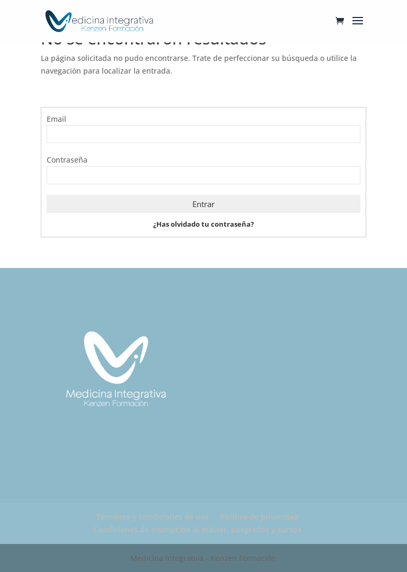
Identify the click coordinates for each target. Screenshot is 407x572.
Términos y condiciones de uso (152, 517)
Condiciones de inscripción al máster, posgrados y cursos (197, 529)
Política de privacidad (259, 517)
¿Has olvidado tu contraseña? (203, 224)
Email (56, 119)
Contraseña (67, 160)
